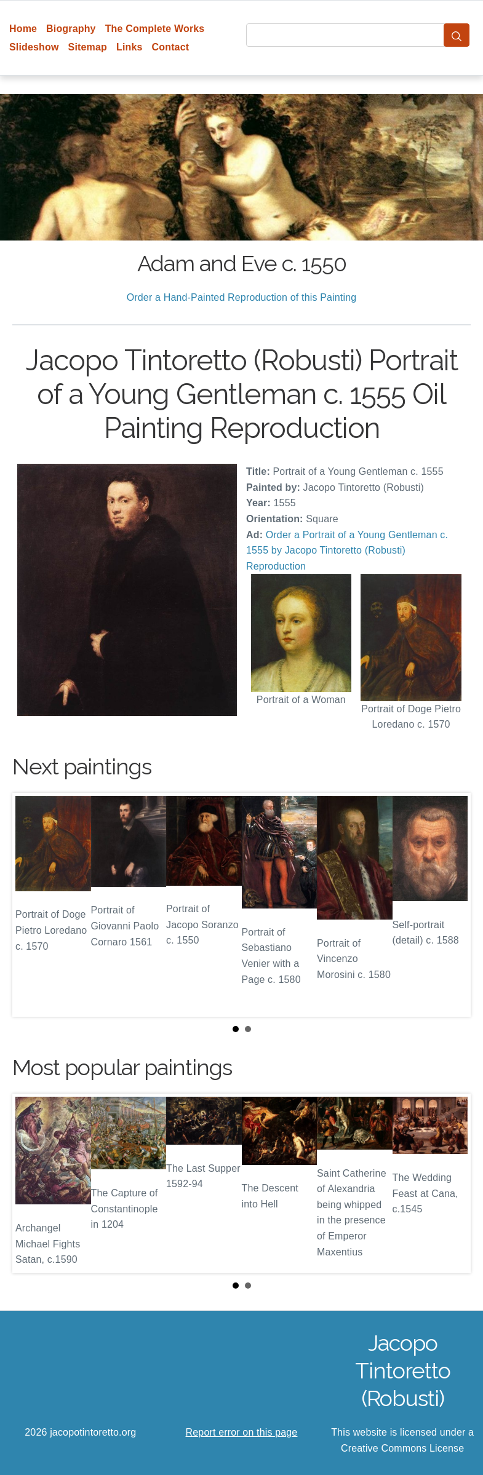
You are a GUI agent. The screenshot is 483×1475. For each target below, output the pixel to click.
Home (23, 28)
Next (451, 905)
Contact (171, 47)
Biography (71, 28)
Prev (31, 905)
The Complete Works (155, 28)
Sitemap (87, 47)
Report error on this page (242, 1432)
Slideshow (34, 47)
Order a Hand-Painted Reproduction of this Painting (242, 297)
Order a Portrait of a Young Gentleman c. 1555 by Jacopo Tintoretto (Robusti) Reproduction (347, 550)
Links (129, 47)
